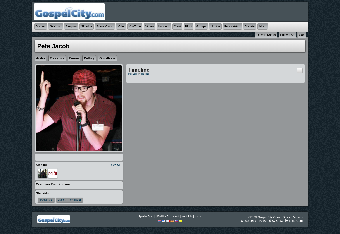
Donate (250, 26)
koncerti (163, 26)
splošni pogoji (147, 216)
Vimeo (149, 26)
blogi (188, 26)
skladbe (86, 26)
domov (40, 26)
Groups (201, 26)
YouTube (135, 26)
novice (215, 26)
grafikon (55, 26)
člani (177, 26)
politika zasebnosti (168, 216)
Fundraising (232, 26)
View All (115, 165)
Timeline (145, 74)
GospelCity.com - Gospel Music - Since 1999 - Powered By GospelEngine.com (272, 218)
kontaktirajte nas (191, 216)
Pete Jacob (133, 74)
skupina (71, 26)
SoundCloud (105, 26)
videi (121, 26)
